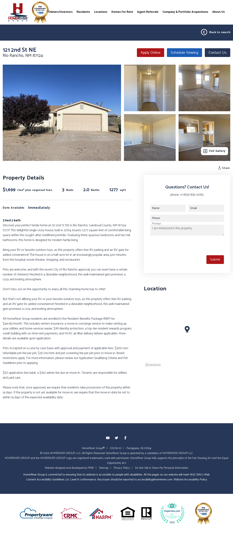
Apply (150, 53)
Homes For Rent (122, 11)
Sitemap (103, 467)
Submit (215, 259)
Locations (100, 11)
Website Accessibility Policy (190, 479)
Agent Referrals (148, 11)
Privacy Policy (122, 467)
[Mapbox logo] (153, 365)
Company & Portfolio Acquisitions (185, 11)
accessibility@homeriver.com (155, 479)
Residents (83, 11)
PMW (91, 467)
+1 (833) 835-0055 (192, 195)
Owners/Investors (60, 11)
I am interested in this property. (187, 230)
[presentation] (178, 245)
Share (224, 168)
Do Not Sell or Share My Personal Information (161, 467)
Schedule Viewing (184, 53)
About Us (218, 11)
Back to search (215, 32)
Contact (217, 53)
